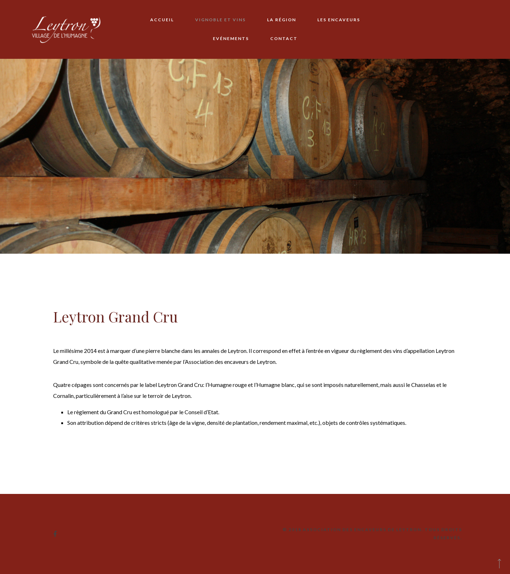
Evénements (231, 38)
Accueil (162, 19)
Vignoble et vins (220, 19)
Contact (284, 38)
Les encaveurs (338, 19)
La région (281, 19)
